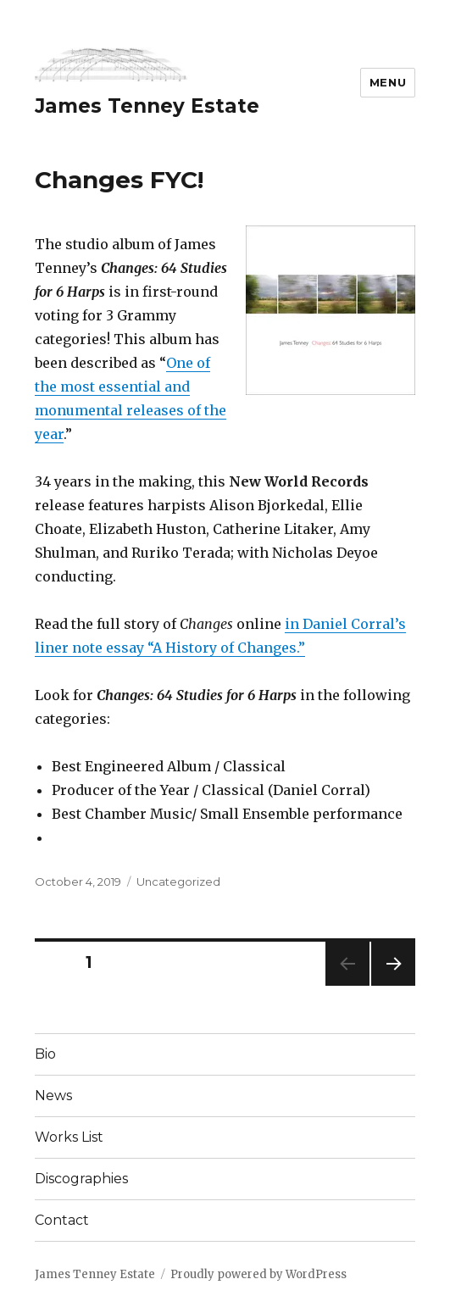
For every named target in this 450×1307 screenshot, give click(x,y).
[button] (111, 64)
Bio (45, 1054)
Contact (62, 1220)
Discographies (81, 1179)
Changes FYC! (119, 179)
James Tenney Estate (147, 106)
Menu (387, 82)
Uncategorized (178, 881)
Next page (393, 985)
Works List (69, 1137)
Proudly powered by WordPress (258, 1274)
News (53, 1095)
